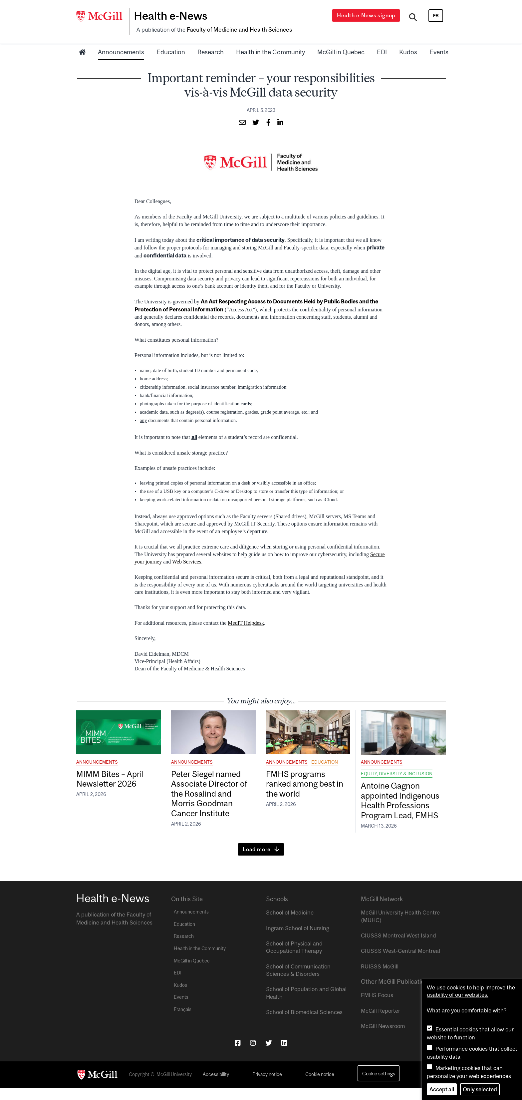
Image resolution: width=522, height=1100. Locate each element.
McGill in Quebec (341, 51)
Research (210, 51)
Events (438, 51)
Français (182, 1022)
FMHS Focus (377, 1007)
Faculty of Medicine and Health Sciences (238, 29)
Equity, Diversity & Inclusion (396, 772)
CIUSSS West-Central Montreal (400, 963)
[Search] (413, 18)
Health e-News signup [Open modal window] (367, 15)
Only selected (480, 1089)
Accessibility (216, 1086)
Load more (257, 862)
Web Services (186, 560)
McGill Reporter (380, 1023)
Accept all (441, 1089)
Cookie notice (319, 1086)
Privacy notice (267, 1086)
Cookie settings (378, 1086)
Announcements (121, 51)
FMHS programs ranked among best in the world (308, 784)
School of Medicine (290, 925)
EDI (382, 51)
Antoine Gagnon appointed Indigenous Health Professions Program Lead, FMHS (403, 806)
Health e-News (173, 15)
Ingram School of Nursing (297, 940)
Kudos (408, 51)
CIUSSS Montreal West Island (398, 947)
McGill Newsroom (383, 1038)
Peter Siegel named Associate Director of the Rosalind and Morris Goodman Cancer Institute (212, 794)
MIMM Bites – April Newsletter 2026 (112, 778)
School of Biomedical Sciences (304, 1024)
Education (170, 51)
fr (436, 15)
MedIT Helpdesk (246, 621)
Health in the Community (270, 51)
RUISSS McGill (379, 978)
